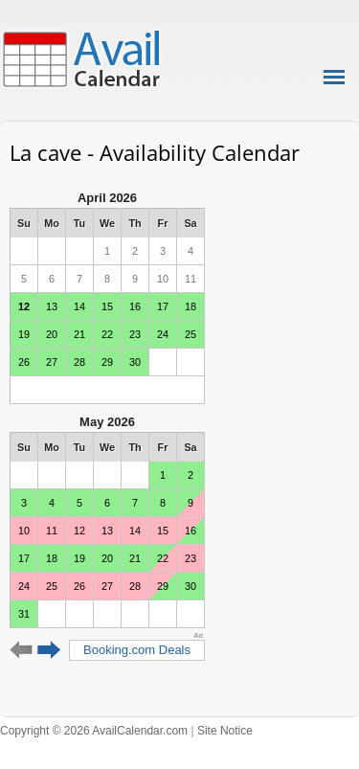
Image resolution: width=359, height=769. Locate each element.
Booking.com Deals (137, 650)
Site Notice (225, 730)
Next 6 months (49, 650)
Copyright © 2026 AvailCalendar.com (94, 730)
